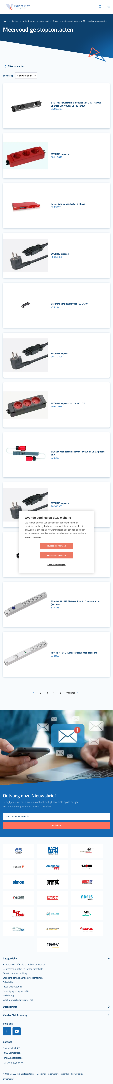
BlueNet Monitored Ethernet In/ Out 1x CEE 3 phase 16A (77, 453)
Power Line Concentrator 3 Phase (68, 204)
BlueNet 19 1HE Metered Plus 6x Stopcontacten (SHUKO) (75, 602)
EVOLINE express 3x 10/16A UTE (68, 403)
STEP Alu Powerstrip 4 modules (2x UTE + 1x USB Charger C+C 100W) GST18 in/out (76, 104)
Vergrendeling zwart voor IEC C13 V (69, 303)
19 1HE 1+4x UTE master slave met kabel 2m (74, 652)
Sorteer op (8, 75)
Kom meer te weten (33, 542)
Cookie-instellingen (57, 559)
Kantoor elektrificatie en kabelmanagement (31, 21)
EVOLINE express (60, 154)
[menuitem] (24, 964)
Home (6, 21)
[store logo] (17, 7)
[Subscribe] (56, 825)
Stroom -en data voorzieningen (66, 21)
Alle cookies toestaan (39, 550)
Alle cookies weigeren (73, 550)
